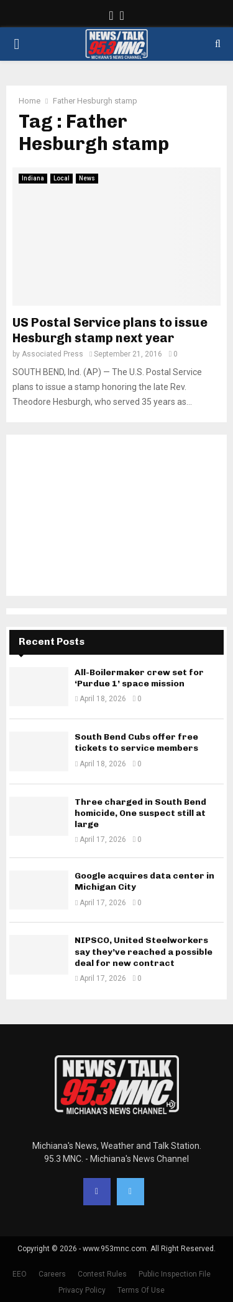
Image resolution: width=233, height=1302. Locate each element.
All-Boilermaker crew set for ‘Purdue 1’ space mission (139, 678)
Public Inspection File (175, 1274)
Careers (52, 1274)
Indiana (33, 178)
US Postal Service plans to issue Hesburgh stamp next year (110, 330)
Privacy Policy (82, 1290)
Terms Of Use (141, 1290)
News (87, 178)
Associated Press (52, 354)
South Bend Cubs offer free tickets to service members (136, 742)
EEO (19, 1274)
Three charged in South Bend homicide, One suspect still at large (140, 813)
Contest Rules (102, 1274)
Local (61, 178)
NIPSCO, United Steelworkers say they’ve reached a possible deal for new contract (143, 951)
